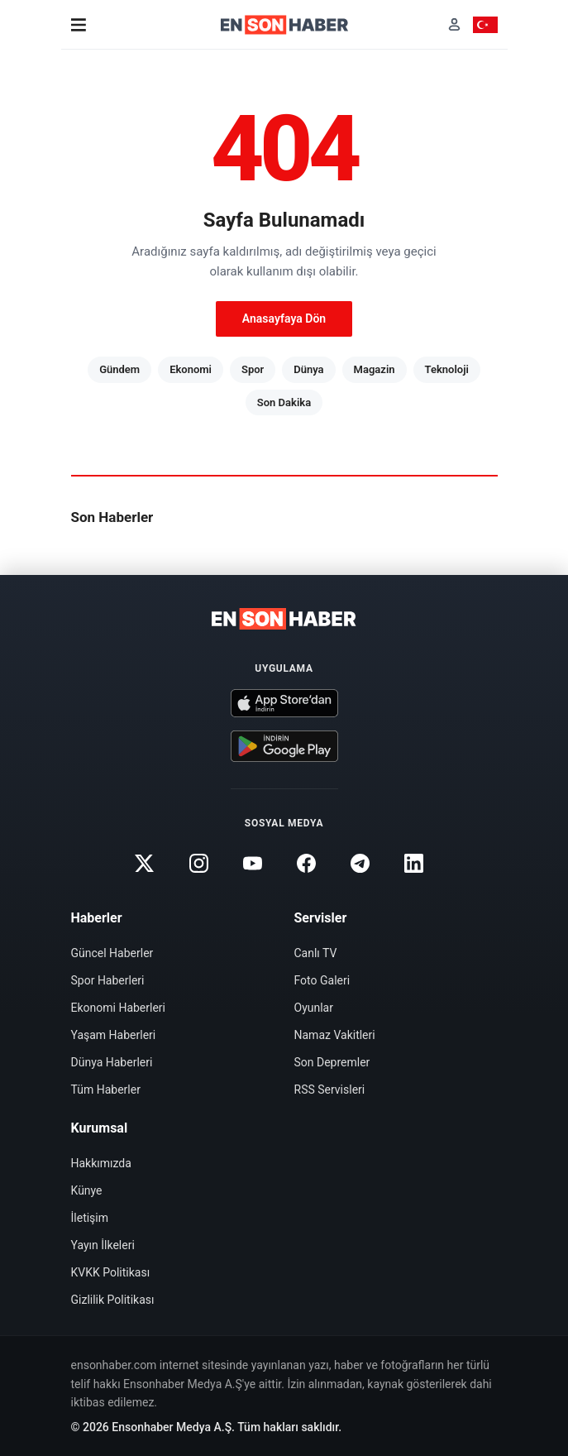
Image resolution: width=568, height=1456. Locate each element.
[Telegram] (360, 863)
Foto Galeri (322, 980)
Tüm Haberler (106, 1089)
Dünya (308, 369)
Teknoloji (447, 369)
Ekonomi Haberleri (118, 1007)
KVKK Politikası (110, 1272)
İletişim (90, 1217)
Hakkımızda (101, 1163)
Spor (252, 369)
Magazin (374, 369)
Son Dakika (284, 402)
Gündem (119, 369)
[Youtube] (252, 863)
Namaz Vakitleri (334, 1035)
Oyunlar (313, 1007)
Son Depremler (332, 1062)
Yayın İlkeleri (103, 1245)
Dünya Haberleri (112, 1062)
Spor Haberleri (108, 980)
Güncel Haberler (112, 953)
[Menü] (78, 24)
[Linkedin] (414, 863)
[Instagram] (198, 863)
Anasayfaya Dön (284, 318)
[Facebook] (307, 863)
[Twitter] (145, 863)
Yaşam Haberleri (113, 1035)
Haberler (96, 918)
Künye (87, 1190)
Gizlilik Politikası (113, 1299)
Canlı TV (315, 953)
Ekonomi (190, 369)
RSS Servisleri (329, 1089)
